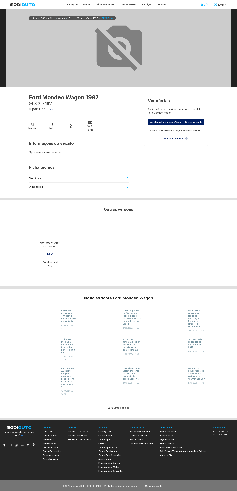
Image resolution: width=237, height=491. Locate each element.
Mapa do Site (166, 455)
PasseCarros (136, 439)
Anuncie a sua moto (77, 435)
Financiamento (105, 435)
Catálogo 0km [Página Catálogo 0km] (128, 4)
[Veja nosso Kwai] (34, 445)
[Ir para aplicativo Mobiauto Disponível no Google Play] (223, 462)
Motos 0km (48, 439)
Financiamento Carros (109, 463)
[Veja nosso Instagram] (16, 445)
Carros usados (50, 435)
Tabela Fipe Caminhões (109, 455)
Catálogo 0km (105, 431)
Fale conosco (166, 435)
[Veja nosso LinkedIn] (22, 445)
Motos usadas (49, 443)
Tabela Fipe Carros (107, 447)
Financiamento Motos (108, 467)
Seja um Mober (167, 439)
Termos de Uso (167, 443)
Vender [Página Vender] (87, 4)
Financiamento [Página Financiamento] (106, 4)
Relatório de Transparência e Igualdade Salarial (183, 451)
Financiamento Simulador (110, 471)
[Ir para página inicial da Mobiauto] (22, 5)
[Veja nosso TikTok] (28, 445)
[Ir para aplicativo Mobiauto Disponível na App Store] (223, 471)
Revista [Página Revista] (162, 4)
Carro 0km (48, 431)
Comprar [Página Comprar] (72, 4)
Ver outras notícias (118, 407)
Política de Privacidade (171, 447)
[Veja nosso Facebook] (4, 445)
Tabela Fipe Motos (107, 451)
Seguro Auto (104, 459)
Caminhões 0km (50, 447)
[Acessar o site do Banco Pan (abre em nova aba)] (169, 485)
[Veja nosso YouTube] (10, 445)
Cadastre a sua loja (139, 435)
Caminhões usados (52, 451)
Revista (102, 443)
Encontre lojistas (51, 455)
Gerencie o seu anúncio (79, 439)
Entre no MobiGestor (140, 431)
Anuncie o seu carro (78, 431)
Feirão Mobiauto (51, 459)
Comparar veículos (175, 138)
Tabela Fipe (104, 439)
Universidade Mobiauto (141, 443)
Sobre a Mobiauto (168, 431)
